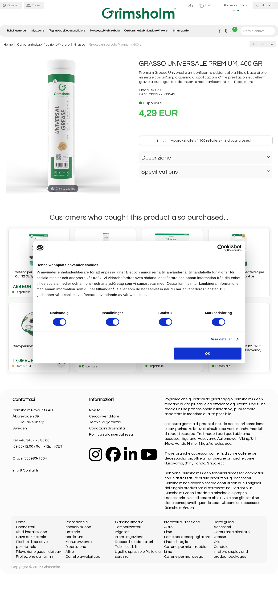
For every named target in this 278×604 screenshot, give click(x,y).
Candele (221, 547)
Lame (21, 522)
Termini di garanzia (105, 422)
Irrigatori (122, 532)
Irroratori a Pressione (182, 522)
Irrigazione (37, 30)
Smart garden (181, 30)
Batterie (72, 532)
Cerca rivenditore (104, 416)
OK (207, 353)
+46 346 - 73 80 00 (34, 440)
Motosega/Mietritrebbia (105, 30)
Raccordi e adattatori (134, 542)
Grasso (79, 44)
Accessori (222, 527)
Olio (217, 542)
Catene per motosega (183, 556)
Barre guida (224, 522)
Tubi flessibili (126, 547)
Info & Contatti (25, 470)
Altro (69, 551)
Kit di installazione (31, 532)
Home (8, 44)
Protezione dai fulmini (34, 556)
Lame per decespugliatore (187, 537)
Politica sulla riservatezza (111, 434)
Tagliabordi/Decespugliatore (67, 30)
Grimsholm (51, 567)
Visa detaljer (221, 339)
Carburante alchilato (232, 532)
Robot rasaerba (16, 30)
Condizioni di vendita (107, 428)
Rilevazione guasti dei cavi (38, 551)
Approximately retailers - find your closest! (205, 140)
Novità (95, 410)
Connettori (25, 527)
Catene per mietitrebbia (185, 547)
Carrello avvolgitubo (82, 556)
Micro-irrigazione (129, 537)
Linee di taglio (176, 542)
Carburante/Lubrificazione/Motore (146, 30)
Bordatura (74, 537)
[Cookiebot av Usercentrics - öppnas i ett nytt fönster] (220, 247)
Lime (168, 532)
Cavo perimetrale (31, 537)
